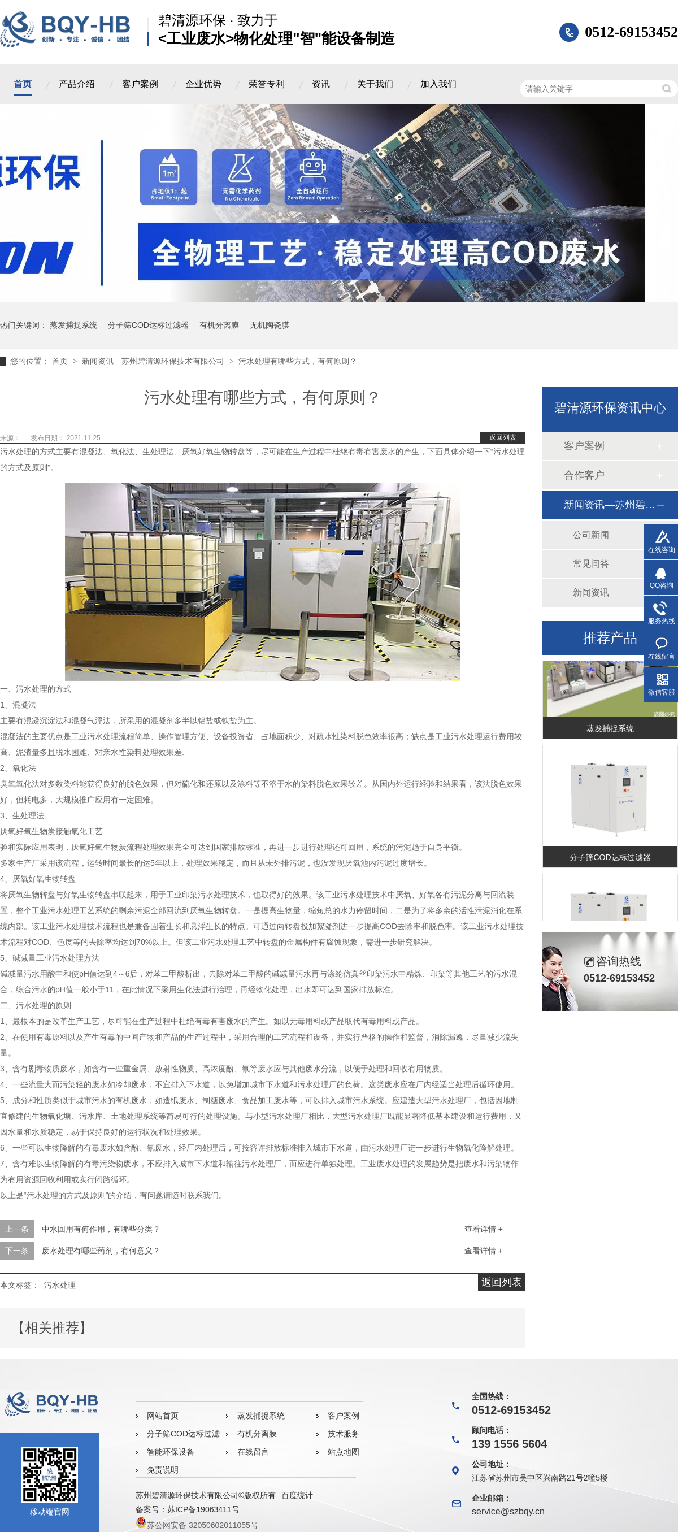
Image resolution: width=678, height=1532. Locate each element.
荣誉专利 (267, 84)
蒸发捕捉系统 (73, 324)
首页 (23, 84)
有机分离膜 (219, 324)
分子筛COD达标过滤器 (148, 324)
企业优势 (203, 84)
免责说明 (163, 1469)
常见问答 (591, 563)
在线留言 (253, 1451)
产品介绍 (77, 84)
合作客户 (584, 475)
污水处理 (60, 1285)
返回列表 (502, 437)
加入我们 (438, 84)
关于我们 (375, 84)
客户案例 (140, 84)
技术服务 (343, 1433)
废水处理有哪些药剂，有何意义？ (101, 1250)
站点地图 (343, 1451)
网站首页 (163, 1415)
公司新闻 (591, 535)
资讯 (321, 84)
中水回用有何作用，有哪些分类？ (101, 1229)
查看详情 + (483, 1229)
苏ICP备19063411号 (203, 1509)
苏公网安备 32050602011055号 (197, 1525)
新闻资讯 (591, 592)
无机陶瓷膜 (269, 324)
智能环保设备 (170, 1451)
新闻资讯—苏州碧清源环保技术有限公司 (154, 361)
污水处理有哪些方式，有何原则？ (297, 361)
